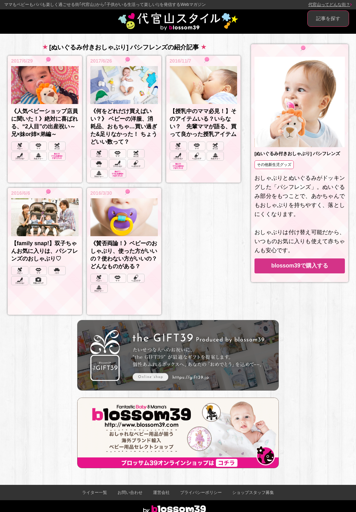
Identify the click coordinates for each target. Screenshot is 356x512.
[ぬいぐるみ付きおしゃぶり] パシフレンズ (297, 153)
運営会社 (161, 492)
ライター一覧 (94, 492)
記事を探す (328, 18)
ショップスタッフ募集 (253, 492)
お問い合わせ (130, 492)
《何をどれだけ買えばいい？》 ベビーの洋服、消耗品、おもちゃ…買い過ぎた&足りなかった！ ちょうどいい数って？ (123, 126)
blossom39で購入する (299, 266)
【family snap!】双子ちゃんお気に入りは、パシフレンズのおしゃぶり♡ (44, 251)
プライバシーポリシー (201, 492)
